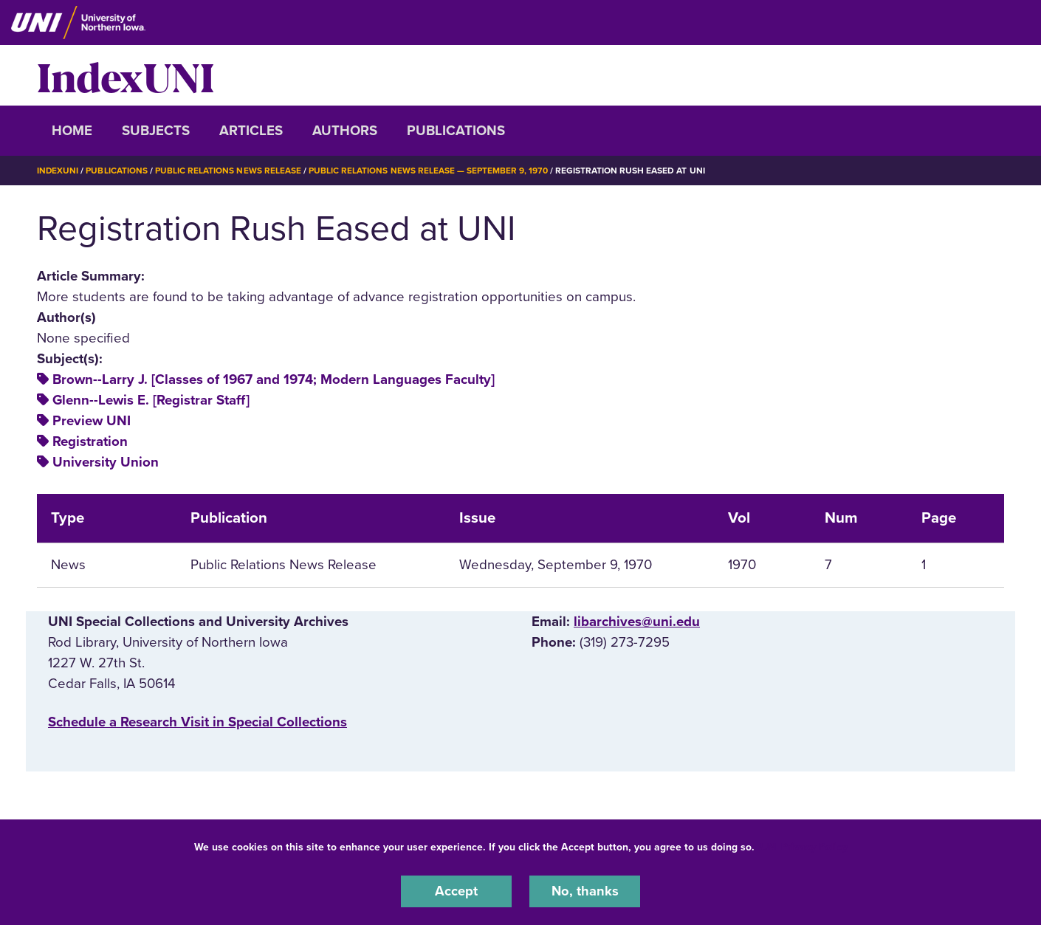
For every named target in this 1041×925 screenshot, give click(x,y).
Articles (251, 131)
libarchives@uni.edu (637, 621)
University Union (105, 462)
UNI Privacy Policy (804, 846)
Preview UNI (91, 421)
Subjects (156, 131)
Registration (90, 441)
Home (72, 131)
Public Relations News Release (229, 170)
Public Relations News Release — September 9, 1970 (429, 170)
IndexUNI (125, 75)
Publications (456, 131)
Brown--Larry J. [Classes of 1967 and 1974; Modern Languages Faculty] (273, 379)
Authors (344, 131)
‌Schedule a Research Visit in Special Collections (197, 722)
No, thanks (585, 891)
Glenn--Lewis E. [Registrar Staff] (151, 400)
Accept (456, 891)
